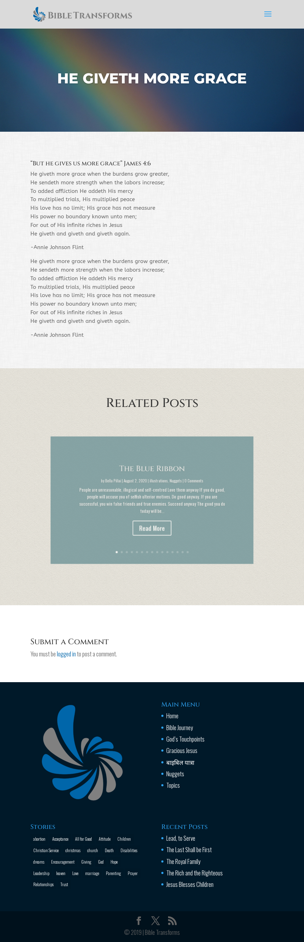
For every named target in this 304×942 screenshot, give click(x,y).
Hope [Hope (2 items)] (114, 862)
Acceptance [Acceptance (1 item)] (60, 839)
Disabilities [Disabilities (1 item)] (129, 850)
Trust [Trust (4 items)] (64, 884)
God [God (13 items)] (101, 862)
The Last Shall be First (189, 849)
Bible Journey (179, 727)
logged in (66, 653)
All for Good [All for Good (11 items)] (83, 839)
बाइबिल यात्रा (180, 762)
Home (172, 715)
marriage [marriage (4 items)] (92, 873)
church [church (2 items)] (92, 850)
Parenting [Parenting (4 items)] (113, 873)
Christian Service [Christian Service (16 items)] (46, 850)
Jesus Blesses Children (190, 884)
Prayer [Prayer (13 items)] (133, 873)
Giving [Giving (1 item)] (86, 862)
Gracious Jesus (181, 750)
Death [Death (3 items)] (109, 850)
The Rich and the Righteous (194, 872)
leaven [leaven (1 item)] (60, 873)
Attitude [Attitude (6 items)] (105, 839)
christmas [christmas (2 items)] (72, 850)
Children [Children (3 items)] (124, 839)
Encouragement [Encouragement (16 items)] (62, 862)
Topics (173, 785)
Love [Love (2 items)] (75, 873)
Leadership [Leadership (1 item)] (41, 873)
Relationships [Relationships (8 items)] (43, 884)
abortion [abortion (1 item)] (39, 839)
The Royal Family (183, 861)
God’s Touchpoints (185, 738)
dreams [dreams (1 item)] (38, 862)
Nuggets (175, 773)
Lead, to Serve (180, 838)
